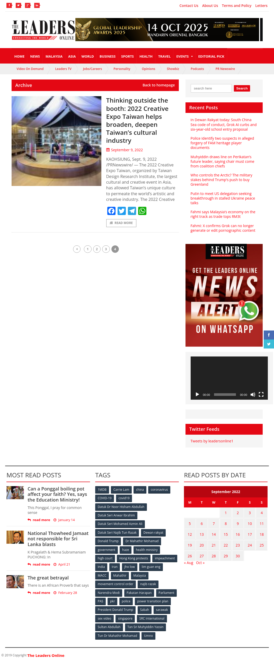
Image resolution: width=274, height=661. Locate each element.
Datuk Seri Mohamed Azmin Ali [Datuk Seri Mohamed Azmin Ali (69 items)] (120, 523)
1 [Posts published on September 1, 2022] (226, 512)
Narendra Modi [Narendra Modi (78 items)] (109, 591)
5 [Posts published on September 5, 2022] (190, 522)
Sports (127, 56)
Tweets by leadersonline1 (212, 441)
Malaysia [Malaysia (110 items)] (140, 574)
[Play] (197, 394)
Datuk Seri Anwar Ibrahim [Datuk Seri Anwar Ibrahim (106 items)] (116, 515)
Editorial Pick (211, 56)
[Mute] (252, 394)
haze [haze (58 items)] (125, 549)
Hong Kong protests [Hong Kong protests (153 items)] (134, 557)
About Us (210, 5)
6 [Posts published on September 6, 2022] (202, 522)
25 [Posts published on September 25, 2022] (262, 542)
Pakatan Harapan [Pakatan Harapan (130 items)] (139, 591)
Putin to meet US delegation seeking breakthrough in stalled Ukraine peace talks (223, 198)
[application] (229, 378)
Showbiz (173, 69)
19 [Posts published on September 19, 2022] (190, 542)
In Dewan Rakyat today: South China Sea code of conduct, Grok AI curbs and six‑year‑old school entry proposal (223, 124)
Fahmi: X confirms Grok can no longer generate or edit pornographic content (223, 228)
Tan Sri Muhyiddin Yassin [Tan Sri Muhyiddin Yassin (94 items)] (145, 625)
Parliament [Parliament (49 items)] (166, 591)
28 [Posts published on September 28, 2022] (214, 552)
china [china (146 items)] (140, 489)
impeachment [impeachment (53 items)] (165, 557)
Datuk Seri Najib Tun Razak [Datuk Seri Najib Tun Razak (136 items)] (117, 532)
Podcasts (197, 69)
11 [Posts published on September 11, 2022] (262, 522)
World (87, 56)
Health (146, 56)
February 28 (65, 592)
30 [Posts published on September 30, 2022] (238, 552)
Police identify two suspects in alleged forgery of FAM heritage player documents (222, 143)
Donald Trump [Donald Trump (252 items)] (108, 540)
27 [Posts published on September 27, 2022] (202, 552)
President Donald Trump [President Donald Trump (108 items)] (115, 608)
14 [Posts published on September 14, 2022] (214, 532)
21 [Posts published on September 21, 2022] (214, 542)
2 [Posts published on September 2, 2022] (238, 512)
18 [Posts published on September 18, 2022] (262, 532)
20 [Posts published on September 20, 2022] (202, 542)
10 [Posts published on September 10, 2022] (250, 522)
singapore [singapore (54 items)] (125, 617)
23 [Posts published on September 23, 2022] (238, 542)
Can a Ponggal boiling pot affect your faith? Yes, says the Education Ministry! (57, 494)
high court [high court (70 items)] (105, 557)
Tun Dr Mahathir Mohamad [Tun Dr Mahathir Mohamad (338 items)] (117, 634)
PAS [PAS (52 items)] (100, 600)
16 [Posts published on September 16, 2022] (238, 532)
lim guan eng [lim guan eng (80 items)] (151, 566)
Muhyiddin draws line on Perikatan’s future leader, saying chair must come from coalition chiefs (222, 161)
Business (108, 56)
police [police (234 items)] (126, 600)
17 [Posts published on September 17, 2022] (250, 532)
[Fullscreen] (261, 394)
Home (19, 56)
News (35, 56)
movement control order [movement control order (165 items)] (115, 583)
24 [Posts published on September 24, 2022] (250, 542)
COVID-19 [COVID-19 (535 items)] (105, 498)
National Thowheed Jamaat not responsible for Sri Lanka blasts (58, 538)
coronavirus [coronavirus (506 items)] (159, 489)
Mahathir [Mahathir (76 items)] (120, 574)
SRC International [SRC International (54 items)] (152, 617)
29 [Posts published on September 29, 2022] (226, 552)
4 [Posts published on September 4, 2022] (262, 512)
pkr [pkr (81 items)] (112, 600)
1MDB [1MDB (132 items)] (102, 489)
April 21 (62, 564)
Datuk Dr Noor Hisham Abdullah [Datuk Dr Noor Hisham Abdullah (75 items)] (121, 506)
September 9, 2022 (124, 150)
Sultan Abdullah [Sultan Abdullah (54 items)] (109, 625)
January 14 (64, 520)
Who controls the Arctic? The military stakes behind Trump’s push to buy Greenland (221, 180)
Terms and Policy (237, 5)
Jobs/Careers (92, 69)
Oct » (200, 559)
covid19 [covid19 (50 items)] (124, 498)
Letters (261, 5)
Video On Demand (30, 69)
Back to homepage (159, 85)
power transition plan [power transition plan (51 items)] (153, 600)
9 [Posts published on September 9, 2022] (238, 522)
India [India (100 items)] (101, 566)
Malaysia (54, 56)
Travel (164, 56)
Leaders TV (63, 69)
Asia (72, 56)
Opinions (148, 69)
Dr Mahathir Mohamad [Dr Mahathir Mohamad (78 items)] (142, 540)
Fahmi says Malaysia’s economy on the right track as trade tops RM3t (223, 214)
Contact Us (188, 5)
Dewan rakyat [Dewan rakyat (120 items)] (153, 532)
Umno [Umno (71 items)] (148, 634)
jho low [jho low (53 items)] (130, 566)
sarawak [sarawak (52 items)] (162, 608)
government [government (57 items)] (106, 549)
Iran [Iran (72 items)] (115, 566)
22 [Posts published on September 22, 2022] (226, 542)
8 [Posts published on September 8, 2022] (226, 522)
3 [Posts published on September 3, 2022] (250, 512)
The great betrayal (48, 578)
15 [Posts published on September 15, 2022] (226, 532)
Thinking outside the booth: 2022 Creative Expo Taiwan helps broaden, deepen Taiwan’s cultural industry (139, 120)
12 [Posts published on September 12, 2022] (190, 532)
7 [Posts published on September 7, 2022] (214, 522)
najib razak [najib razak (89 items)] (148, 583)
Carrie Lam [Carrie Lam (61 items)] (121, 489)
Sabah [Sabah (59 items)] (144, 608)
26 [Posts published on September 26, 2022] (190, 552)
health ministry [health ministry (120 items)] (147, 549)
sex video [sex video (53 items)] (104, 617)
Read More (121, 223)
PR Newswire (225, 69)
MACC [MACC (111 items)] (102, 574)
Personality (121, 69)
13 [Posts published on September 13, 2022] (202, 532)
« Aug (188, 559)
